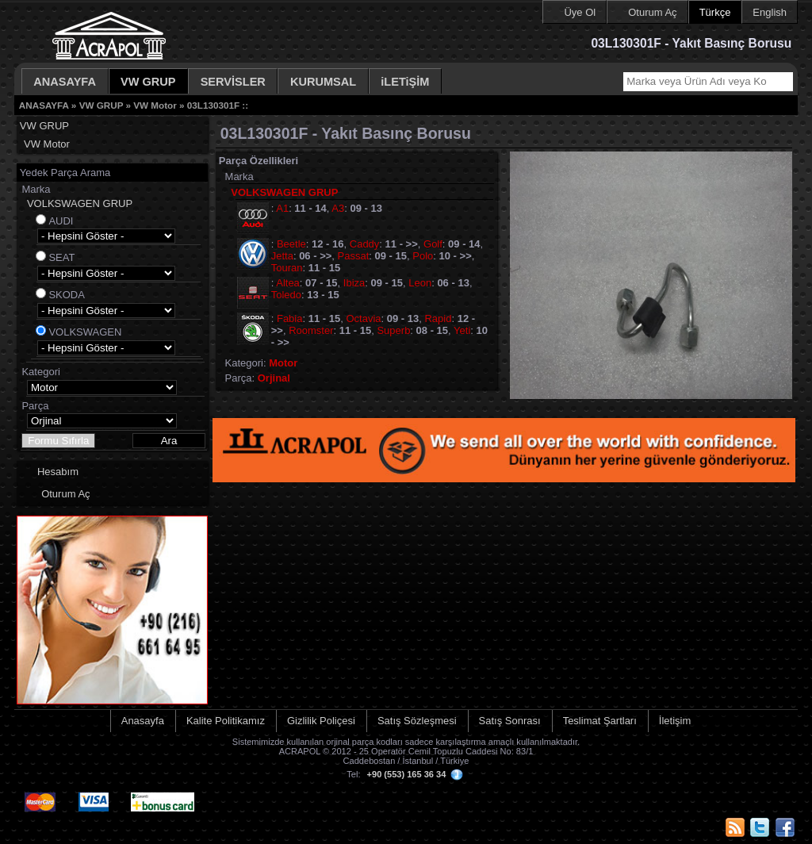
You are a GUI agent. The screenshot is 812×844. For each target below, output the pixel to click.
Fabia (290, 318)
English (770, 12)
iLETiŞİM (405, 81)
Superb (393, 330)
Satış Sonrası (510, 721)
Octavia (363, 318)
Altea (288, 283)
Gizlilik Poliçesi (321, 721)
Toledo (286, 295)
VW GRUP (148, 81)
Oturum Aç (652, 12)
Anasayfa (142, 721)
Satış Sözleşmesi (417, 721)
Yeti (462, 330)
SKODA (66, 295)
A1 (282, 208)
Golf (432, 244)
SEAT (61, 257)
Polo (422, 256)
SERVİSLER (233, 81)
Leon (419, 283)
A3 (337, 208)
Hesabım (58, 472)
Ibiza (354, 283)
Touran (287, 268)
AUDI (60, 221)
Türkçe (715, 12)
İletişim (675, 721)
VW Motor (155, 105)
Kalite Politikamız (225, 721)
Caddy (365, 244)
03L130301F (213, 105)
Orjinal (274, 378)
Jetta (282, 256)
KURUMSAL (323, 81)
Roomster (311, 330)
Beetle (291, 244)
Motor (283, 363)
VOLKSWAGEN (84, 332)
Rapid (437, 318)
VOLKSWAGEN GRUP (79, 203)
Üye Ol (580, 12)
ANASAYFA (64, 81)
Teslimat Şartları (600, 721)
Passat (354, 256)
